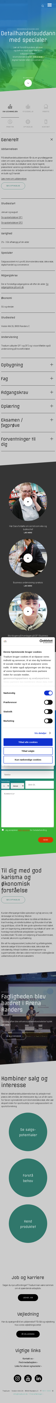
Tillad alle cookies (27, 742)
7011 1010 (46, 1391)
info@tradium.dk (20, 1394)
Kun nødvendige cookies (28, 759)
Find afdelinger (36, 1394)
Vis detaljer (40, 733)
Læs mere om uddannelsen (14, 178)
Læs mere (28, 533)
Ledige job (28, 1298)
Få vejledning (28, 1334)
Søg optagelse (13, 186)
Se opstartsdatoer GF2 (12, 222)
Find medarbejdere (28, 1362)
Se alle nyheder (13, 1036)
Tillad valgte (28, 751)
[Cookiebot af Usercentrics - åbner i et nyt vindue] (40, 641)
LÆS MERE (5, 1025)
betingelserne (24, 830)
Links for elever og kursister (28, 1366)
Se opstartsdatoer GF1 (12, 217)
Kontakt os (28, 1358)
